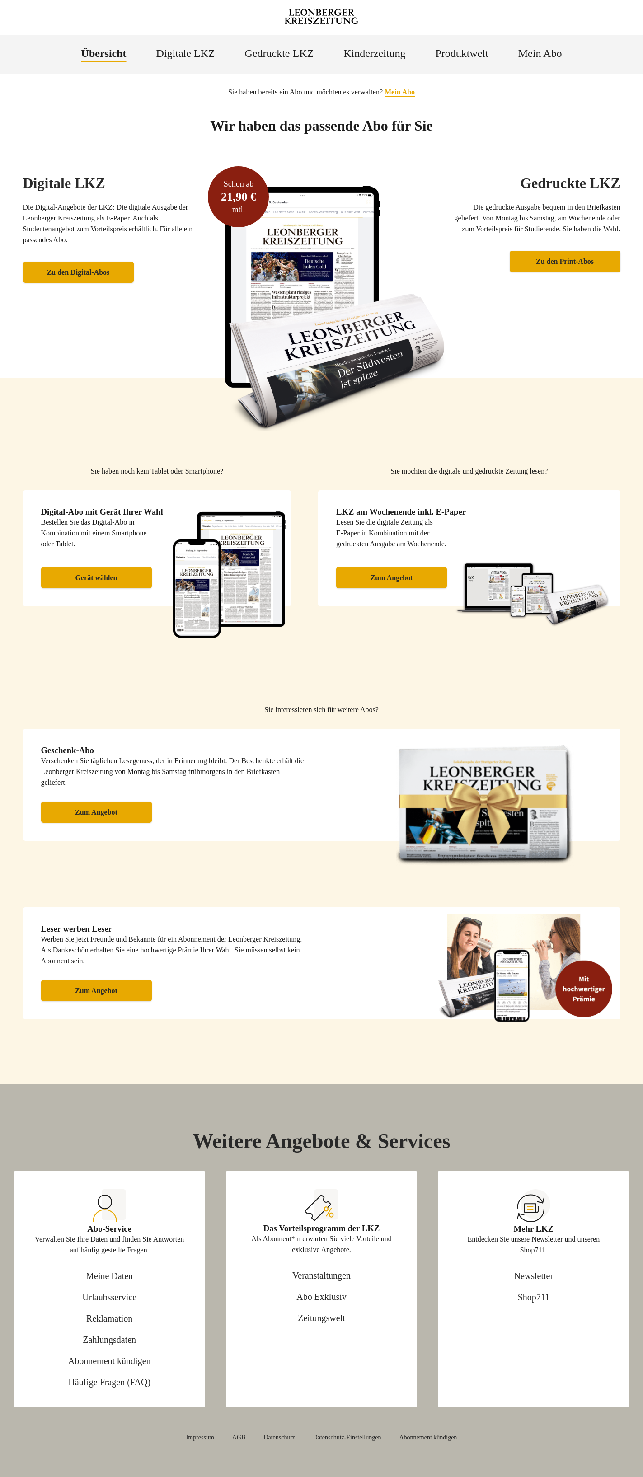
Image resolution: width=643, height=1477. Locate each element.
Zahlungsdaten (109, 1340)
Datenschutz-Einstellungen (347, 1438)
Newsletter (534, 1276)
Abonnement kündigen (109, 1361)
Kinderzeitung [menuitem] (374, 53)
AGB (239, 1438)
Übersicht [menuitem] (104, 53)
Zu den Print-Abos (565, 261)
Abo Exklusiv (321, 1297)
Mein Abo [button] (400, 92)
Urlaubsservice (109, 1297)
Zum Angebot (392, 577)
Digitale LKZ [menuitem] (185, 53)
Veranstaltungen (321, 1275)
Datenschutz (279, 1438)
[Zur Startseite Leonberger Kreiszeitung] (322, 17)
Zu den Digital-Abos (78, 272)
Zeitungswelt (321, 1318)
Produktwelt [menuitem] (461, 53)
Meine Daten (109, 1276)
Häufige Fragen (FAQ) (109, 1382)
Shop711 (533, 1297)
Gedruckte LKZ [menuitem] (279, 53)
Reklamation (109, 1318)
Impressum (200, 1438)
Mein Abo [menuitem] (540, 53)
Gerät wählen (96, 577)
